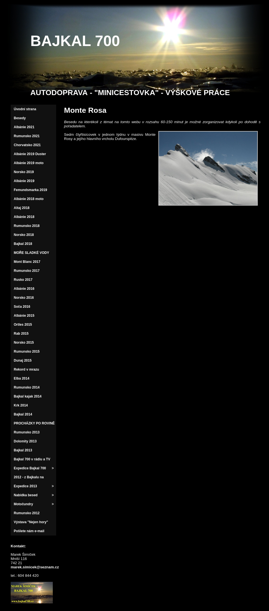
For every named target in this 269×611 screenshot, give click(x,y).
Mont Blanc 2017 (27, 262)
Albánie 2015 (24, 316)
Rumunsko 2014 (27, 387)
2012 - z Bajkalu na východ (29, 481)
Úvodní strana (25, 109)
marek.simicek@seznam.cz (32, 567)
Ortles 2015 (23, 325)
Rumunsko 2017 (27, 271)
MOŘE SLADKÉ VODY (31, 253)
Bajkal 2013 (23, 450)
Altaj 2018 (21, 208)
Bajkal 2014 (23, 414)
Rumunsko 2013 (27, 432)
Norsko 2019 (24, 172)
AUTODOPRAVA (59, 92)
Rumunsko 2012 (27, 513)
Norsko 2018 (24, 235)
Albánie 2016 (24, 289)
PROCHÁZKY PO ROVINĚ (34, 423)
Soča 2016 (22, 307)
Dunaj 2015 (22, 360)
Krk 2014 (21, 405)
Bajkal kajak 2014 (28, 396)
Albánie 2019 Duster (30, 154)
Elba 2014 (21, 378)
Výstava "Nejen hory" (31, 522)
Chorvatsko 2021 (27, 145)
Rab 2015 (21, 334)
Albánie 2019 (24, 181)
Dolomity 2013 (25, 441)
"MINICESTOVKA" (126, 92)
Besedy (20, 118)
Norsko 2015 (24, 342)
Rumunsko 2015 (27, 351)
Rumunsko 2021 (27, 136)
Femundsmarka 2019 (30, 190)
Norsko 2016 (24, 298)
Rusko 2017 (23, 280)
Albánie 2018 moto (29, 199)
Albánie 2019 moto (29, 163)
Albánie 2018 (24, 217)
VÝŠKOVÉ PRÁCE (197, 92)
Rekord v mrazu (26, 369)
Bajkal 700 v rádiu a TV (32, 459)
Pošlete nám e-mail (29, 531)
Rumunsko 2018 (27, 226)
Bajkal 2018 (23, 244)
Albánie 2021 (24, 127)
